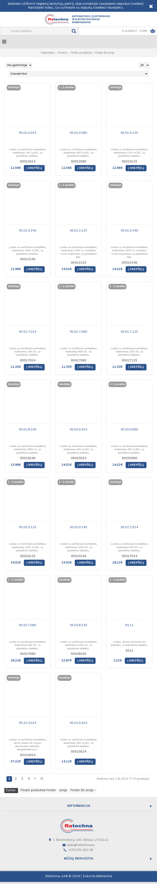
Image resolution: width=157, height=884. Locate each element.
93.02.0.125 (27, 527)
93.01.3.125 (78, 231)
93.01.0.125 (129, 133)
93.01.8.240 (27, 430)
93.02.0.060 (129, 430)
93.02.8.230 (78, 625)
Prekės (62, 53)
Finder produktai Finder (38, 790)
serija (63, 790)
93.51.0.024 (78, 723)
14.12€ (66, 762)
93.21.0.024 (27, 723)
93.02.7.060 (27, 625)
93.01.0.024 (27, 133)
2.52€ (117, 661)
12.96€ (117, 168)
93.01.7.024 (27, 332)
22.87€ (66, 661)
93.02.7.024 (129, 527)
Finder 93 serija (104, 53)
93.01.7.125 (129, 332)
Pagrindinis (48, 53)
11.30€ (16, 367)
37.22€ (16, 762)
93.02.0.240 (78, 527)
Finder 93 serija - (82, 790)
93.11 (129, 625)
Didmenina (104, 876)
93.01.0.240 (27, 231)
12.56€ (16, 168)
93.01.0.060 (78, 133)
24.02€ (66, 269)
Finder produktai (80, 53)
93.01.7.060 (78, 332)
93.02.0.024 (78, 430)
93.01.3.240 (129, 231)
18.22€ (117, 563)
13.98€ (16, 465)
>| (41, 779)
